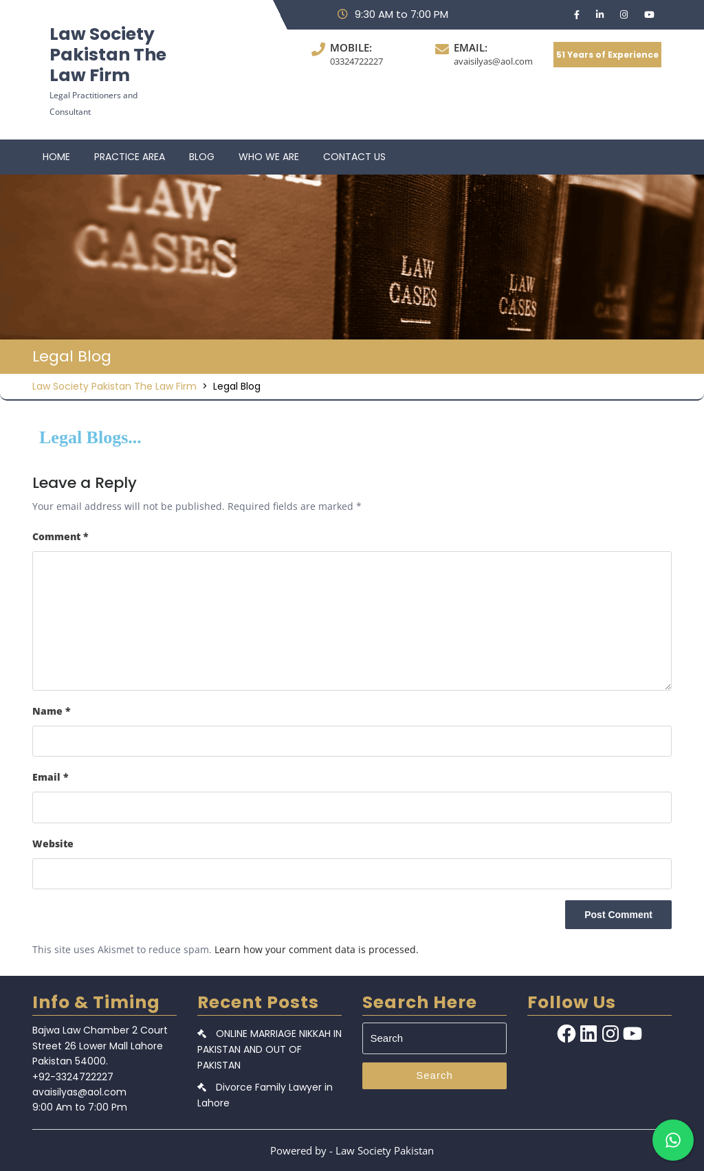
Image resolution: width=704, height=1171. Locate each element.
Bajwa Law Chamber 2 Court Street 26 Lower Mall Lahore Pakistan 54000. (100, 1045)
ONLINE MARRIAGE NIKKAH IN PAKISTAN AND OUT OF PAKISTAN (269, 1049)
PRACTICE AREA (129, 157)
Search (434, 1075)
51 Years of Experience (607, 54)
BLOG (201, 157)
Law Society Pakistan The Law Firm (108, 54)
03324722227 (356, 61)
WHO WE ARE (269, 157)
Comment (60, 536)
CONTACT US (354, 157)
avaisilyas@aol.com (493, 61)
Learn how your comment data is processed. (316, 949)
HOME (56, 157)
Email (50, 776)
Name (51, 710)
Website (53, 843)
